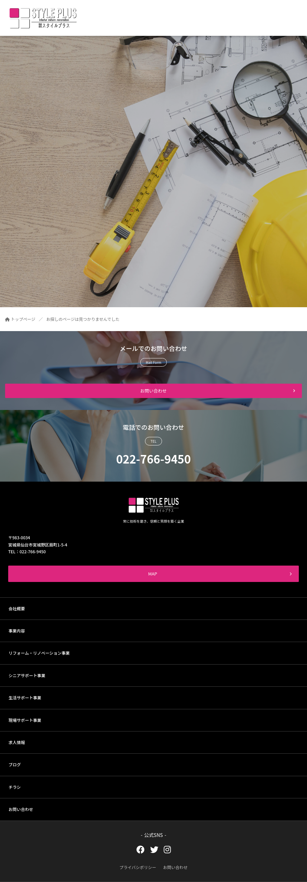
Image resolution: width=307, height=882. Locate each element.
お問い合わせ (153, 390)
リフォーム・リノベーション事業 (39, 653)
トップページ (20, 319)
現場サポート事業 (25, 720)
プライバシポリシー (137, 867)
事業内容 (17, 631)
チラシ (15, 787)
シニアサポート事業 (27, 675)
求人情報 (17, 742)
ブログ (15, 764)
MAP (220, 573)
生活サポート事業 (25, 697)
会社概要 (17, 608)
